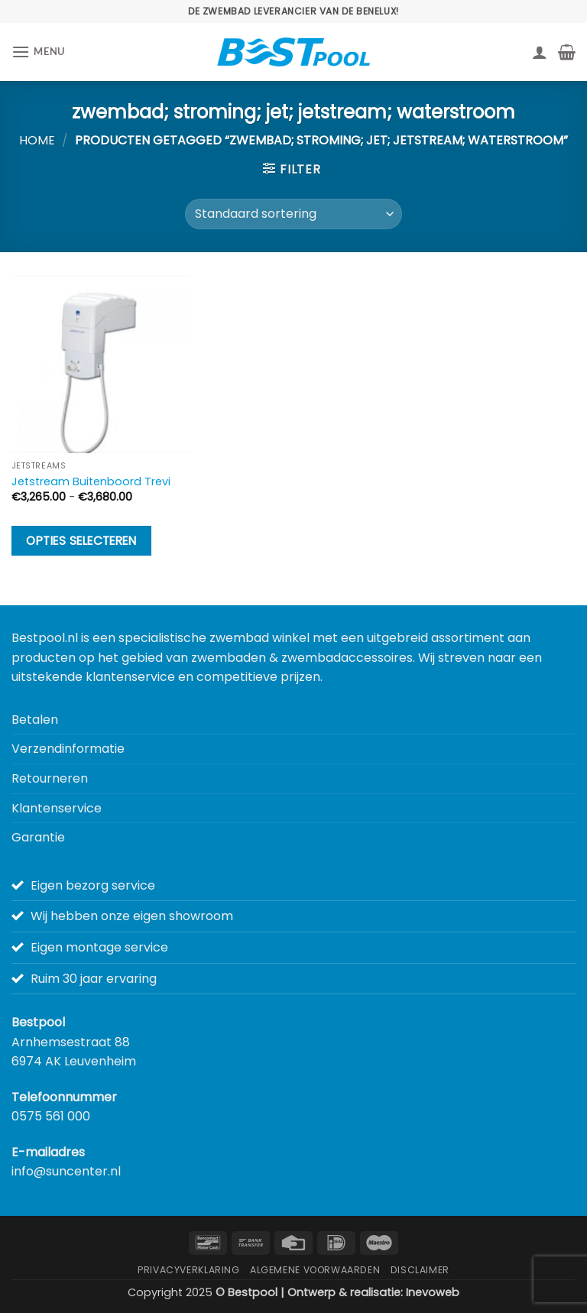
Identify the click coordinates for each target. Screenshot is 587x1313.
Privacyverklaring (188, 1269)
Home (37, 140)
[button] (38, 51)
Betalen (34, 719)
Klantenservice (56, 808)
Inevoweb (432, 1292)
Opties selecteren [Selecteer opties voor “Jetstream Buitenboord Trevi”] (81, 541)
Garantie (38, 837)
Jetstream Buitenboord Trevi (90, 482)
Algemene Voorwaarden (315, 1269)
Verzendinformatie (68, 748)
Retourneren (49, 778)
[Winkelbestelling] (293, 214)
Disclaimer (420, 1269)
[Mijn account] (539, 52)
